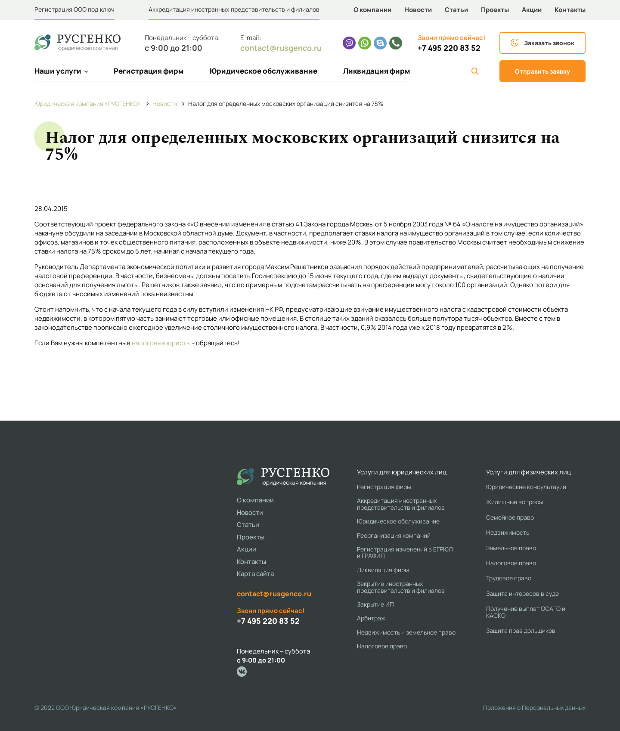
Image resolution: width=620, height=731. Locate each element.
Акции (532, 9)
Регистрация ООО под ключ (74, 9)
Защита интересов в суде (522, 593)
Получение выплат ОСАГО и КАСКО (525, 612)
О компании (372, 9)
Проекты (495, 9)
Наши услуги (61, 71)
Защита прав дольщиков (520, 630)
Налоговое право (382, 646)
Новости (418, 9)
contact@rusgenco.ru (281, 48)
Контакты (570, 9)
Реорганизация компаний (394, 535)
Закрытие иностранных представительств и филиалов (401, 587)
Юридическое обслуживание (263, 71)
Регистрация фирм (149, 71)
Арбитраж (371, 618)
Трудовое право (508, 578)
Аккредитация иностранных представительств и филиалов (234, 9)
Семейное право (510, 517)
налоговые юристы (162, 342)
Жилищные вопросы (514, 502)
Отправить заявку (542, 71)
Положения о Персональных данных (534, 707)
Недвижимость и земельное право (406, 632)
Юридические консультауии (526, 486)
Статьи (456, 9)
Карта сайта (255, 573)
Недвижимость (507, 532)
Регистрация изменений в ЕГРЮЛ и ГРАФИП (405, 552)
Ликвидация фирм (376, 71)
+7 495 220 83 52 (449, 48)
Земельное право (511, 548)
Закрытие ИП (375, 604)
